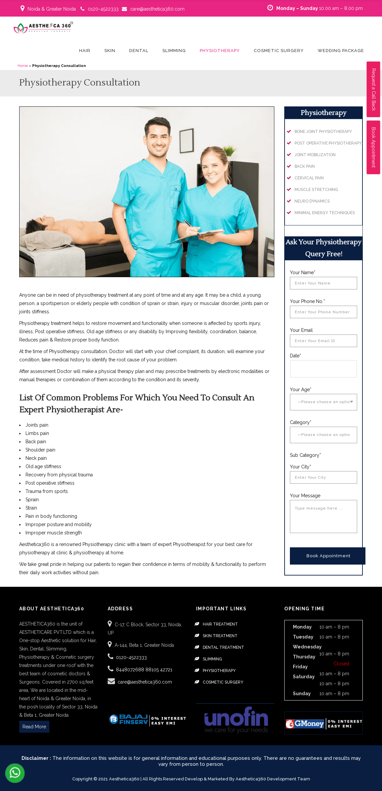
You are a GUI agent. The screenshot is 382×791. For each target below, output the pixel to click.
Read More (34, 726)
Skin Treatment (220, 636)
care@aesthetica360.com (157, 9)
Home (23, 66)
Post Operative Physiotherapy (328, 143)
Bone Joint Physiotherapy (323, 131)
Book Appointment (373, 147)
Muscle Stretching (316, 189)
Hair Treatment (220, 624)
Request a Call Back (373, 89)
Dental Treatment (223, 647)
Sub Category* (305, 455)
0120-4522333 (103, 9)
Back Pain (305, 166)
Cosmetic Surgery (223, 682)
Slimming (212, 659)
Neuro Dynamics (312, 201)
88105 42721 (158, 669)
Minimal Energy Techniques (325, 213)
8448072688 (130, 669)
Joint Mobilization (315, 154)
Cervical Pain (309, 178)
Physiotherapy (219, 670)
